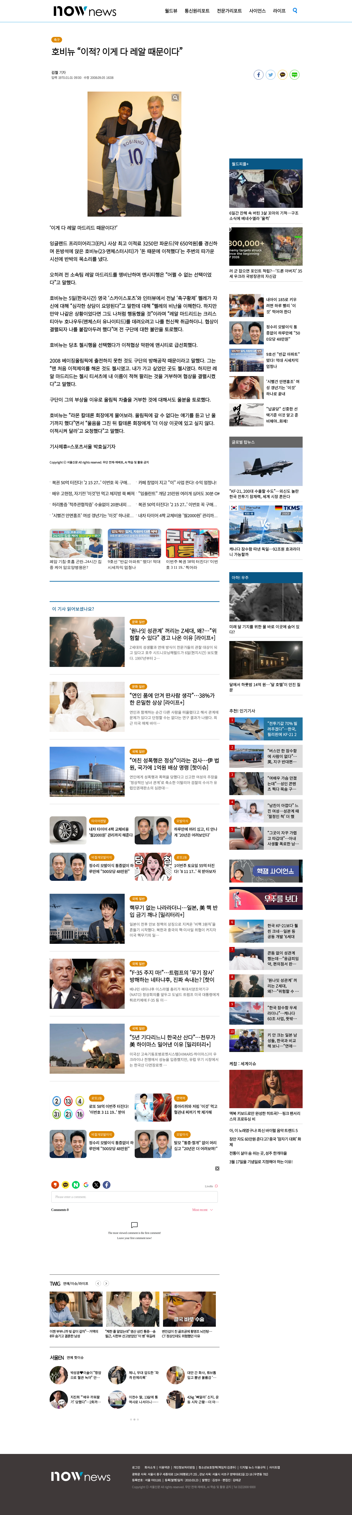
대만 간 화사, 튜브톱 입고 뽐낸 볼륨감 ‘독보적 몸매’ (203, 1377)
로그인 (136, 1467)
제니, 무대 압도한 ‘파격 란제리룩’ (144, 1375)
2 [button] (134, 1419)
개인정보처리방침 (184, 1467)
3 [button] (138, 1419)
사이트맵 (274, 1467)
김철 (54, 72)
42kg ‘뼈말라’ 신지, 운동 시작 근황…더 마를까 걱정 (203, 1402)
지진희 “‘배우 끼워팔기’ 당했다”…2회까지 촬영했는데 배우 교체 (85, 1402)
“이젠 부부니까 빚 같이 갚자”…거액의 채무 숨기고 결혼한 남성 (130, 1333)
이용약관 (164, 1467)
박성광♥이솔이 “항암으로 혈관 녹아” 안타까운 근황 (85, 1377)
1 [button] (131, 1419)
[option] (74, 1316)
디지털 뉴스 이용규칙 (252, 1467)
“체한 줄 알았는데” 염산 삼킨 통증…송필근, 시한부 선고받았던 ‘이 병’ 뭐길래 (187, 1333)
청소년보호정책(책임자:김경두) (217, 1467)
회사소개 (149, 1467)
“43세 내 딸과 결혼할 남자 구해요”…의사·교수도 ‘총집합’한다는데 (73, 1333)
